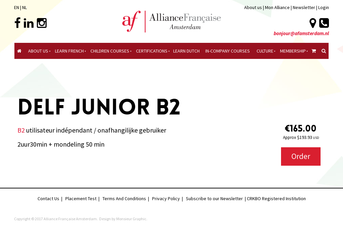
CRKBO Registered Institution (276, 198)
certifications (151, 51)
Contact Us (48, 198)
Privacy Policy (166, 198)
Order (300, 156)
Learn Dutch (186, 51)
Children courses (109, 51)
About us (253, 7)
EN (16, 7)
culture (265, 51)
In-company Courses (227, 51)
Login (323, 7)
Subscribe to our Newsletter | (216, 198)
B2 (21, 130)
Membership (293, 51)
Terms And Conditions (124, 198)
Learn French (69, 51)
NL (24, 7)
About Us (38, 51)
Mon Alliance (277, 7)
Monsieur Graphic (131, 218)
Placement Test (80, 198)
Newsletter (304, 7)
